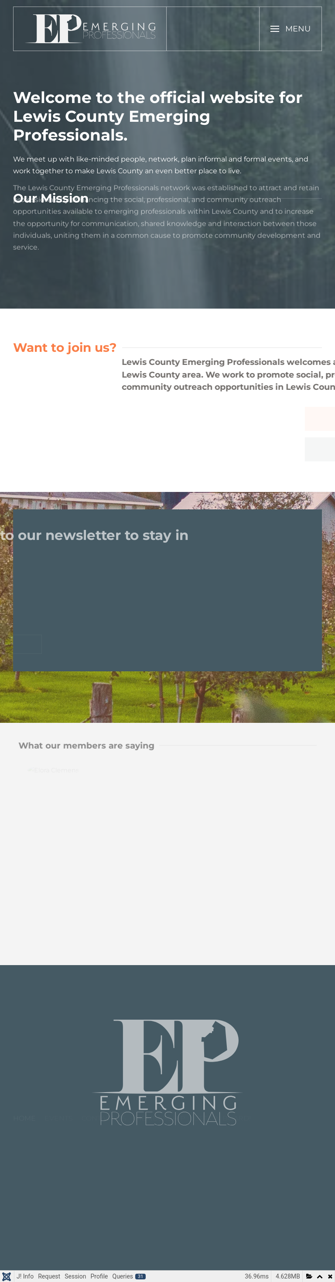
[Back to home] (90, 29)
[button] (290, 29)
